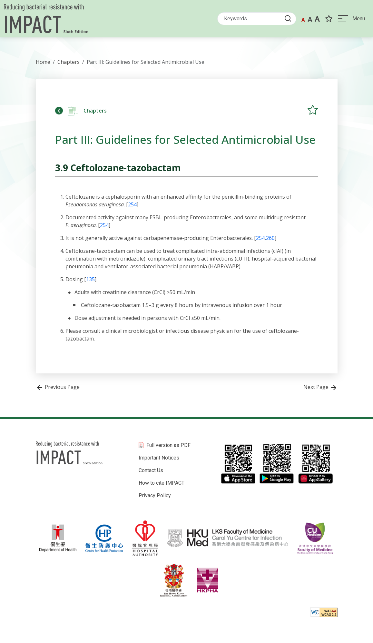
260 (270, 238)
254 (132, 204)
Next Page (320, 387)
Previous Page (58, 387)
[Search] (256, 18)
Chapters (68, 61)
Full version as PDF (168, 445)
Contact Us (151, 470)
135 (90, 279)
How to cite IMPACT (161, 483)
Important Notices (159, 458)
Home (43, 61)
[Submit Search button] (290, 18)
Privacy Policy (155, 495)
